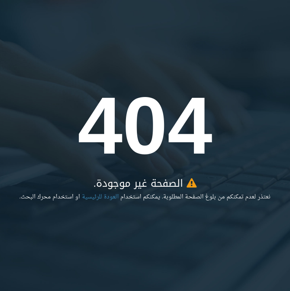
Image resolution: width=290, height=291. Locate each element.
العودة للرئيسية (100, 197)
